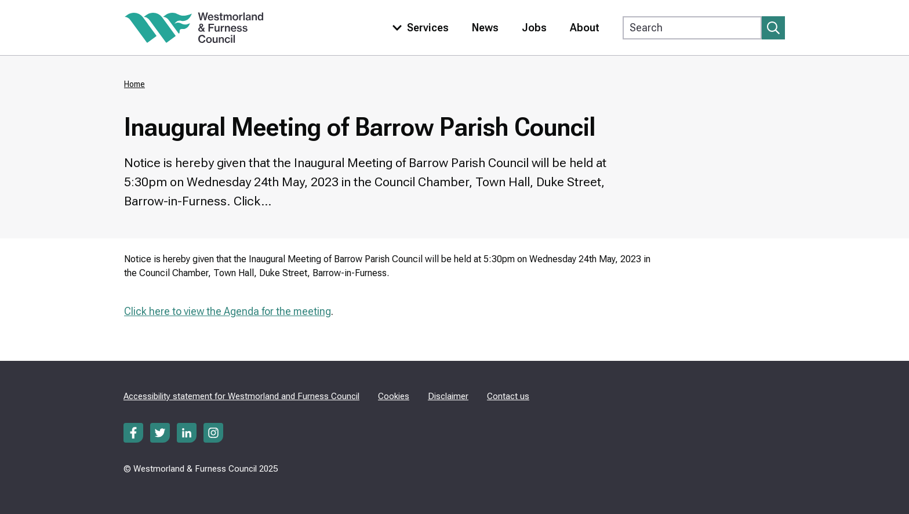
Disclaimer (448, 396)
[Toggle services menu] (418, 27)
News (485, 27)
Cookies (393, 396)
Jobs (534, 27)
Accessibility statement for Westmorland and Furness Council (241, 396)
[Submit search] (773, 27)
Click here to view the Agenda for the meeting (227, 311)
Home (134, 84)
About (584, 27)
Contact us (508, 396)
